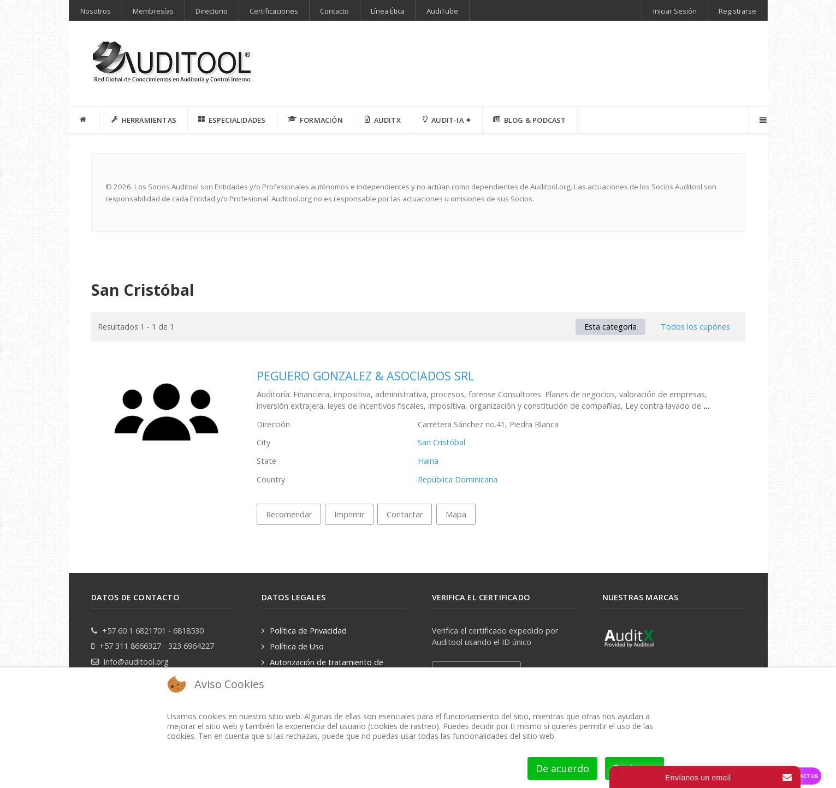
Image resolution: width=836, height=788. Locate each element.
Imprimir (349, 514)
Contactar (405, 514)
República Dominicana (457, 479)
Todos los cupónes (695, 326)
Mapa (456, 514)
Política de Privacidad (308, 630)
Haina (428, 461)
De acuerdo (562, 768)
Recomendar (289, 514)
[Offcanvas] (762, 120)
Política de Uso (297, 646)
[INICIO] (85, 120)
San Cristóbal (441, 442)
